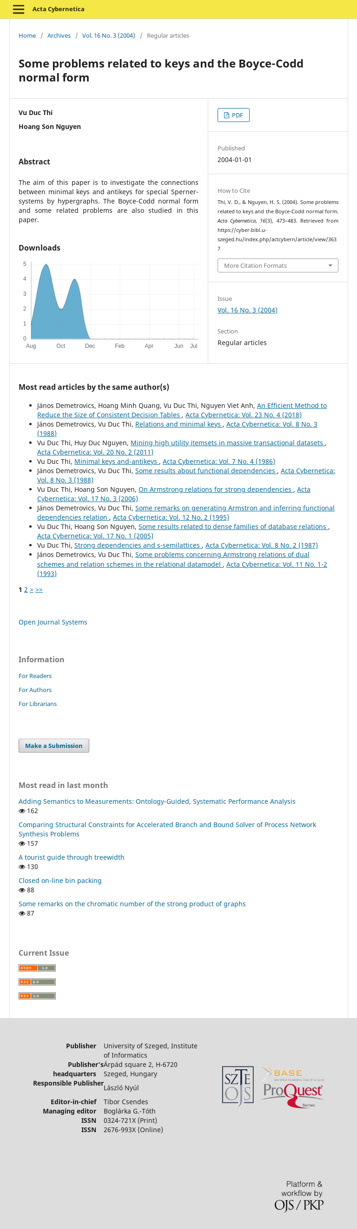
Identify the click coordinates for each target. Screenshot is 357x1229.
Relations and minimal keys (179, 424)
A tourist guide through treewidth (72, 857)
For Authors (35, 690)
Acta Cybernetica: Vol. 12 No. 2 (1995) (171, 517)
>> (39, 589)
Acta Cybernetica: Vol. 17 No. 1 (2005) (95, 535)
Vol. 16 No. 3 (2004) (108, 35)
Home (27, 35)
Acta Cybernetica (59, 9)
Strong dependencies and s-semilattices (138, 545)
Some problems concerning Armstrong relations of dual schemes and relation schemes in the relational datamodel (173, 559)
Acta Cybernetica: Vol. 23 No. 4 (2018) (243, 414)
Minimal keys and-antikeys (116, 461)
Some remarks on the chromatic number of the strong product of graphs (132, 903)
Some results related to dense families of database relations (233, 526)
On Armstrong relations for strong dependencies (216, 489)
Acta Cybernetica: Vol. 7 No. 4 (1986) (219, 461)
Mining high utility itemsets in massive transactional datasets (228, 442)
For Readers (35, 676)
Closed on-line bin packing (60, 880)
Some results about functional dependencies (206, 470)
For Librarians (38, 703)
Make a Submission (54, 745)
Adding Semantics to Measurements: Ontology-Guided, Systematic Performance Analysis (157, 801)
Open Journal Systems (53, 622)
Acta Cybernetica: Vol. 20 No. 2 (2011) (95, 452)
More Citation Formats (255, 265)
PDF (237, 115)
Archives (59, 35)
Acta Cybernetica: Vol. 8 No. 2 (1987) (261, 545)
